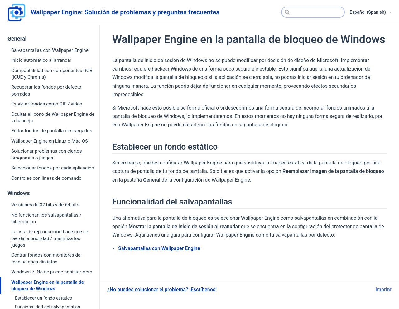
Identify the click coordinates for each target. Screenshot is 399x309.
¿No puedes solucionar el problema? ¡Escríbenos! (162, 289)
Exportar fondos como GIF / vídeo (46, 104)
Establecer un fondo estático (43, 298)
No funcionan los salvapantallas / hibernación (46, 218)
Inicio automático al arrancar (41, 60)
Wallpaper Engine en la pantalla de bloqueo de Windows (47, 285)
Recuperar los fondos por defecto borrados (46, 90)
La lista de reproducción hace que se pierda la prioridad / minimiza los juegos (49, 238)
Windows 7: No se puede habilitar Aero (51, 272)
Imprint (384, 289)
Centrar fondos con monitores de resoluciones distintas (45, 258)
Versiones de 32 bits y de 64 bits (45, 205)
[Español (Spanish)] (371, 12)
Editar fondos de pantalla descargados (51, 131)
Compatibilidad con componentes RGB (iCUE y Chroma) (52, 74)
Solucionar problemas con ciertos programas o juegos (46, 154)
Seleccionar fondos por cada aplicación (52, 168)
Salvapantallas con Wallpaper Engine (50, 50)
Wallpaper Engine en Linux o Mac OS (49, 141)
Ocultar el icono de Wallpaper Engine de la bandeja (52, 117)
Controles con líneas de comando (46, 178)
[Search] (313, 12)
